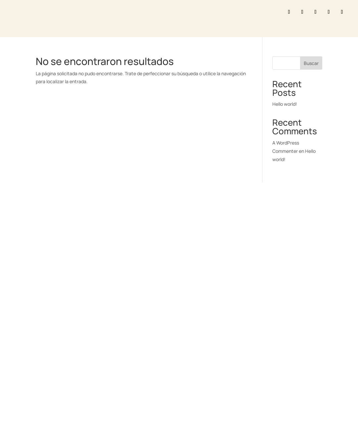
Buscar (311, 63)
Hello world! (284, 104)
